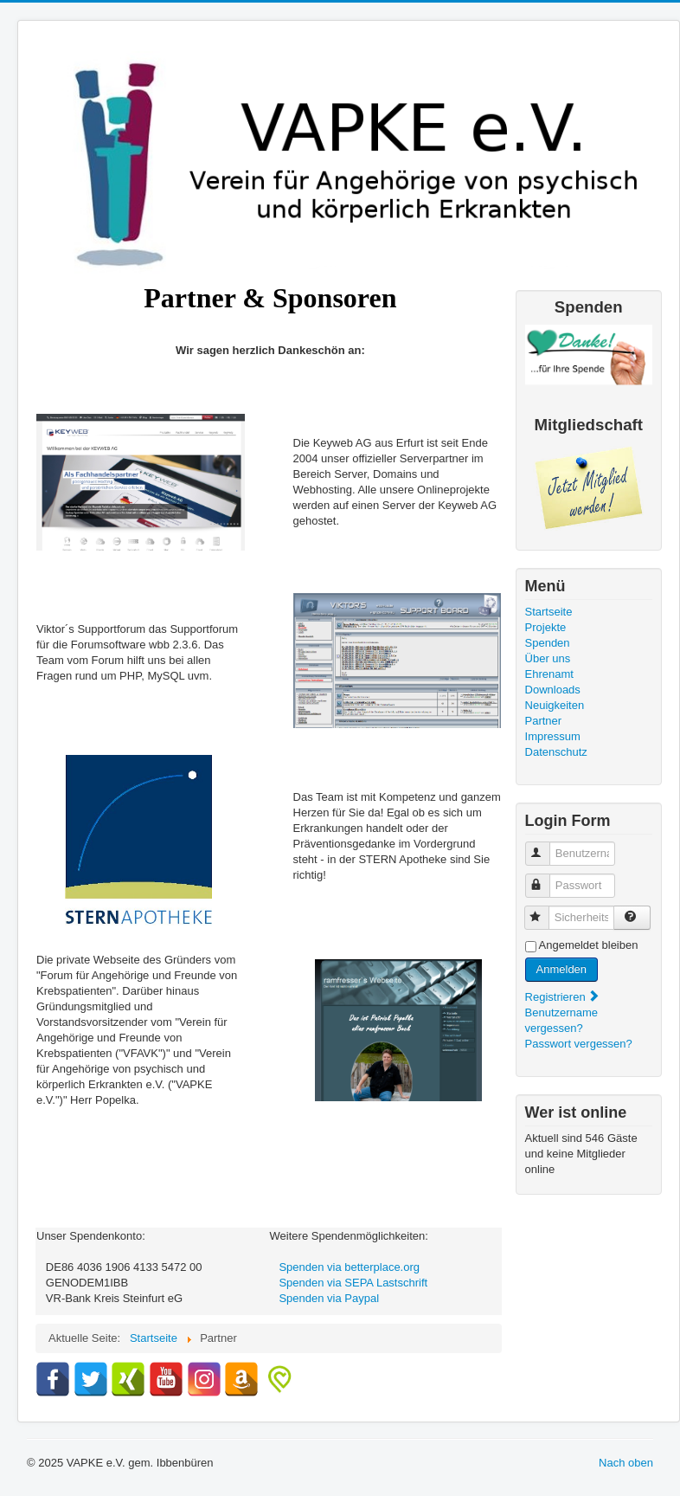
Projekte (546, 627)
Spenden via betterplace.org (349, 1267)
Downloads (553, 689)
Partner (543, 720)
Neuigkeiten (555, 705)
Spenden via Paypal (329, 1298)
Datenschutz (556, 751)
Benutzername (545, 846)
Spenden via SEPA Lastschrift (353, 1282)
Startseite (549, 611)
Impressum (553, 736)
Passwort (545, 878)
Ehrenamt (549, 673)
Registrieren (563, 996)
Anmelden (561, 969)
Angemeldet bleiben (588, 944)
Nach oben (626, 1462)
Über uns (548, 658)
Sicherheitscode (544, 910)
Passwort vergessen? (578, 1043)
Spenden (547, 642)
